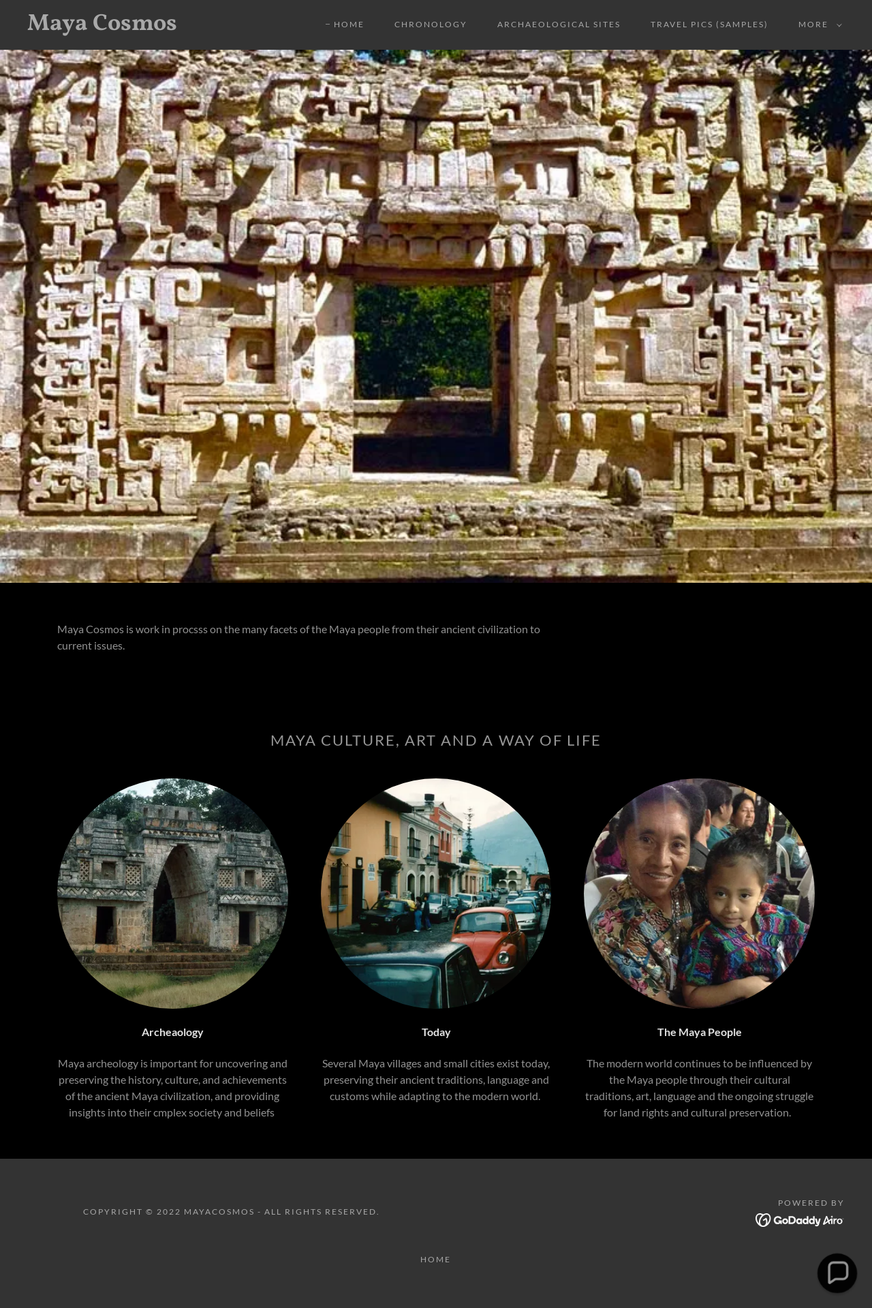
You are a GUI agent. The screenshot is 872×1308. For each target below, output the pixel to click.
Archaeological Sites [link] (559, 24)
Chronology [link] (430, 24)
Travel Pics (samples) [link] (709, 24)
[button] (817, 24)
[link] (139, 25)
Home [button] (435, 1259)
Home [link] (349, 24)
